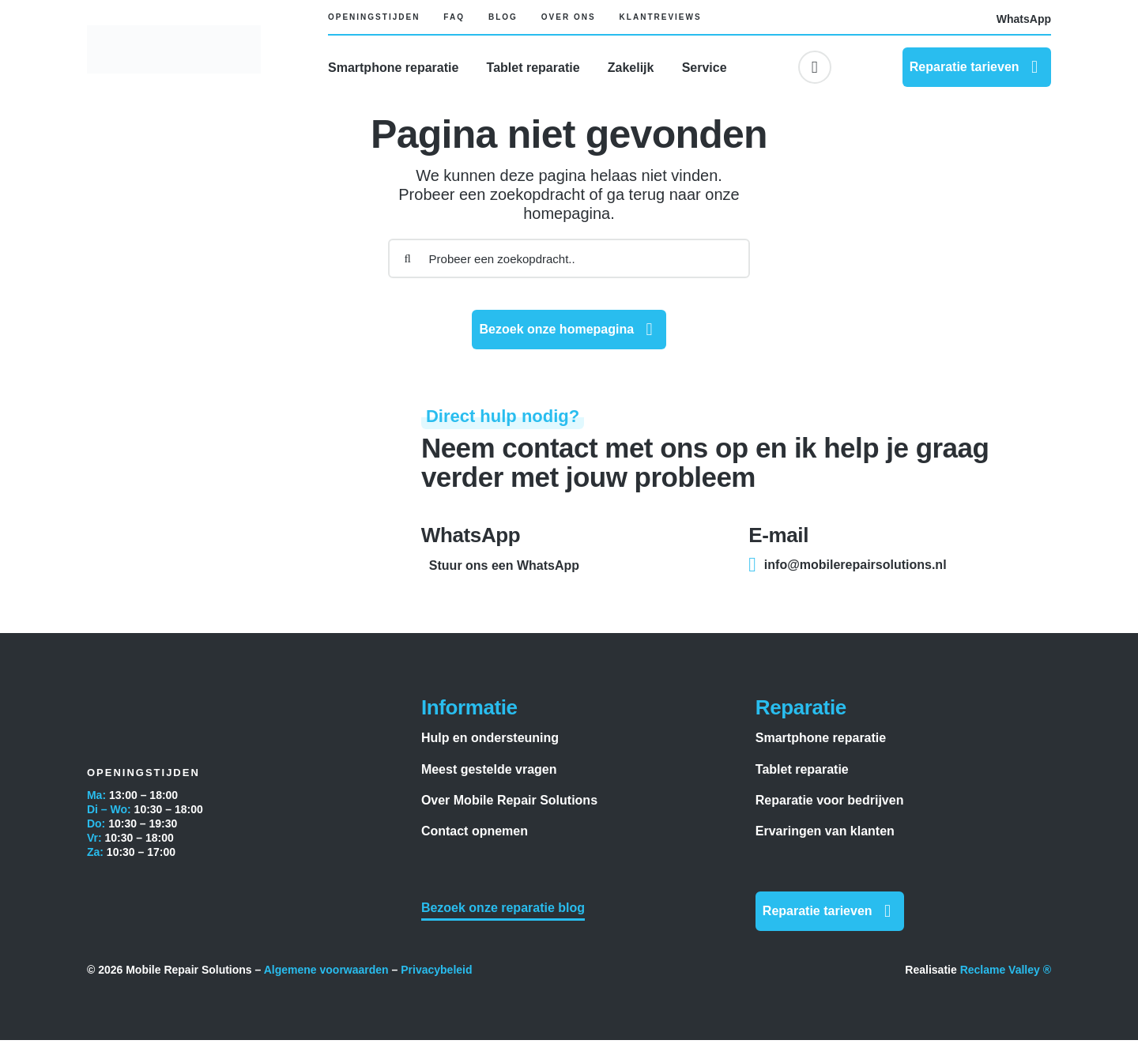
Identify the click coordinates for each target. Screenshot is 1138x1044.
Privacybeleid (436, 973)
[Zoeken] (408, 262)
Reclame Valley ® (1005, 973)
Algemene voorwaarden (326, 973)
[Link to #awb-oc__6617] (814, 67)
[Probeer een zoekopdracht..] (569, 262)
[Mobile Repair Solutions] (174, 33)
